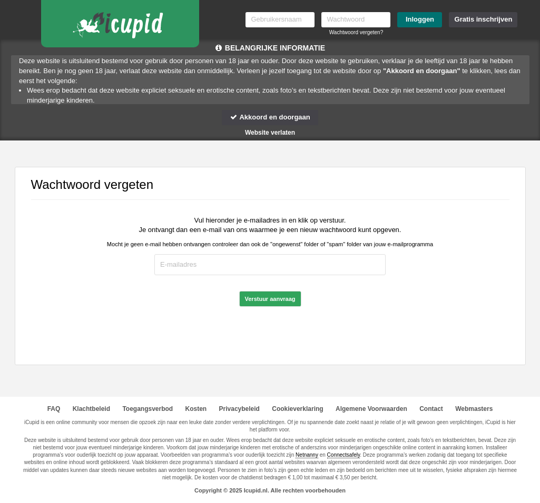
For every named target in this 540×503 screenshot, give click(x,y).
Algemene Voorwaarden (371, 409)
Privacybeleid (239, 409)
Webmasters (474, 409)
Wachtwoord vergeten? (356, 32)
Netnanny (307, 455)
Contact (431, 409)
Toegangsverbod (147, 409)
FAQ (54, 409)
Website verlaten (270, 132)
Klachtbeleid (91, 409)
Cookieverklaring (297, 409)
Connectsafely (343, 455)
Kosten (196, 409)
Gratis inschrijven (484, 19)
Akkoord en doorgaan (270, 117)
